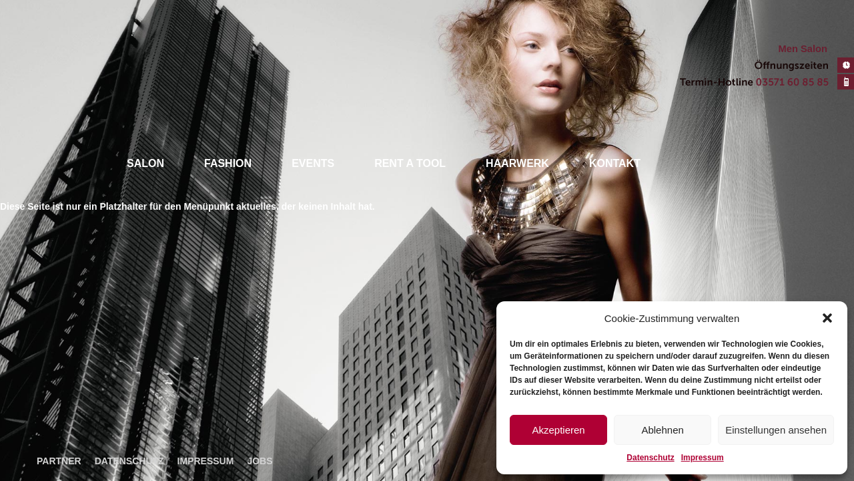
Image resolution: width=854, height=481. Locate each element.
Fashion (228, 163)
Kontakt (614, 163)
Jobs (259, 461)
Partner (59, 461)
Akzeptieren (558, 430)
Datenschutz (650, 457)
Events (313, 163)
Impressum (702, 457)
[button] (827, 318)
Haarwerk (517, 163)
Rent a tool (410, 163)
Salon (145, 163)
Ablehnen (662, 430)
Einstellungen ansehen (776, 430)
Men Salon (803, 48)
